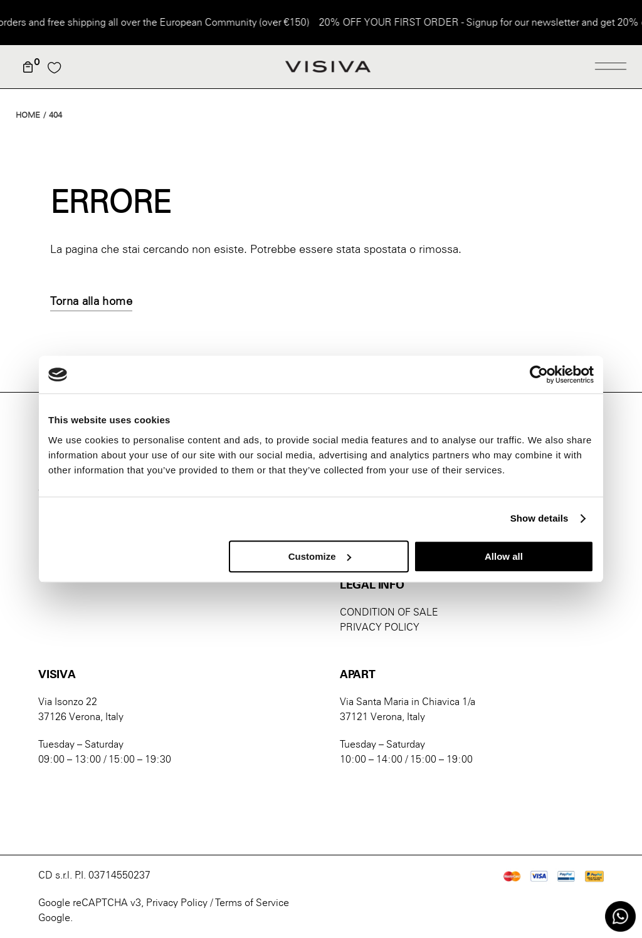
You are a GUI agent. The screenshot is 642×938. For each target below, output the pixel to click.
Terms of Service (252, 903)
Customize (319, 556)
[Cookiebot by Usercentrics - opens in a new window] (539, 374)
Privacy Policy (177, 903)
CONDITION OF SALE (389, 612)
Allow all (504, 556)
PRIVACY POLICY (379, 627)
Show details (539, 518)
